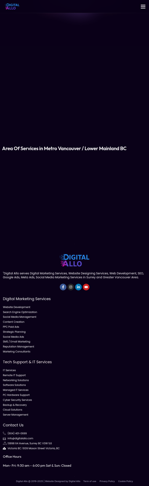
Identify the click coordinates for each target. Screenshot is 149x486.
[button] (143, 6)
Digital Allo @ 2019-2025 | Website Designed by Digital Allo (48, 481)
